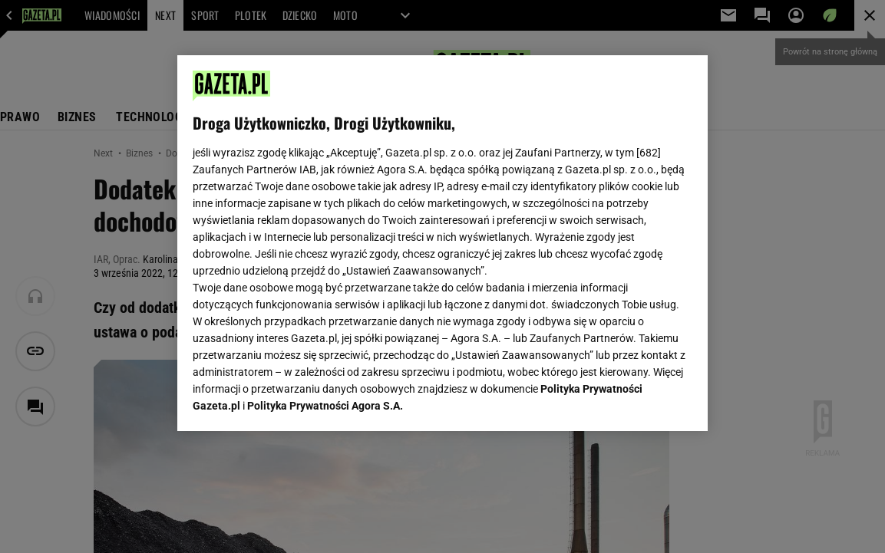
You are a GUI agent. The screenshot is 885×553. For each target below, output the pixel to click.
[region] (442, 243)
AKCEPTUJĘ (640, 401)
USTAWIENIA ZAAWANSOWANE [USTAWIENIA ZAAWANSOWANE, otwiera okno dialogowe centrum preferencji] (293, 400)
